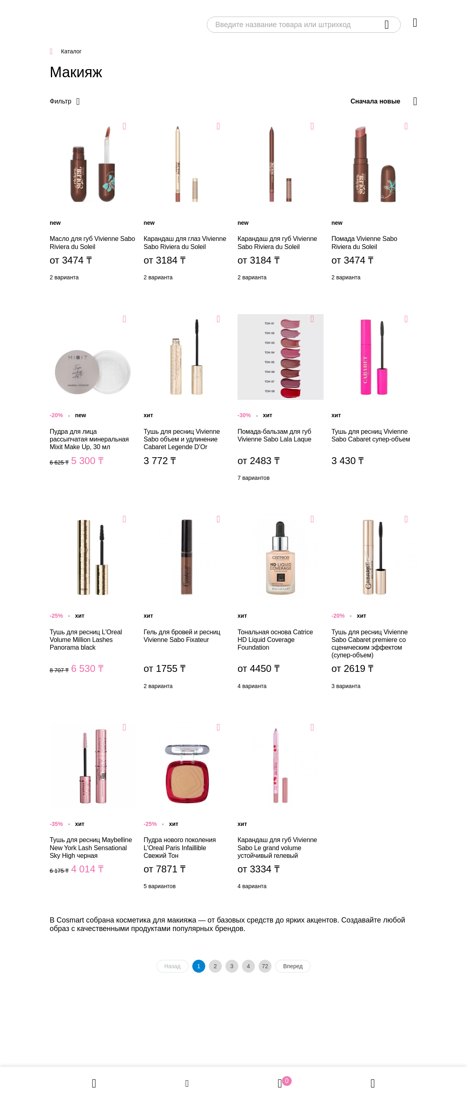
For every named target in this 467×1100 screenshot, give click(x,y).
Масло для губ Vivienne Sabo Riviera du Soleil (93, 203)
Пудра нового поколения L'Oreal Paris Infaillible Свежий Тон (187, 808)
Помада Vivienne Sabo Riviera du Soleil (375, 203)
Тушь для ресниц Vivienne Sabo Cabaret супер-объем (375, 400)
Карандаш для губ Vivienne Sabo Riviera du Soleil (281, 203)
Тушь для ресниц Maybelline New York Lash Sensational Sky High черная (93, 808)
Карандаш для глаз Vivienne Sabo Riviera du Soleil (187, 203)
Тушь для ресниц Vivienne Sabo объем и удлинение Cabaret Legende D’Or (187, 400)
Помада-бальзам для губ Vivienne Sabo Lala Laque (281, 400)
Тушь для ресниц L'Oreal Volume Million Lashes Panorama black (93, 603)
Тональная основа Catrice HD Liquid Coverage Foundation (281, 603)
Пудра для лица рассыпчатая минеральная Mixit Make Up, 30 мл (93, 400)
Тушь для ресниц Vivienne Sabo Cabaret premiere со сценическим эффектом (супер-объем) (375, 603)
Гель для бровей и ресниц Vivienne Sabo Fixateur (187, 603)
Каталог (71, 51)
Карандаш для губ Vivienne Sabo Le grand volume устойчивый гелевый (281, 808)
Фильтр (61, 101)
